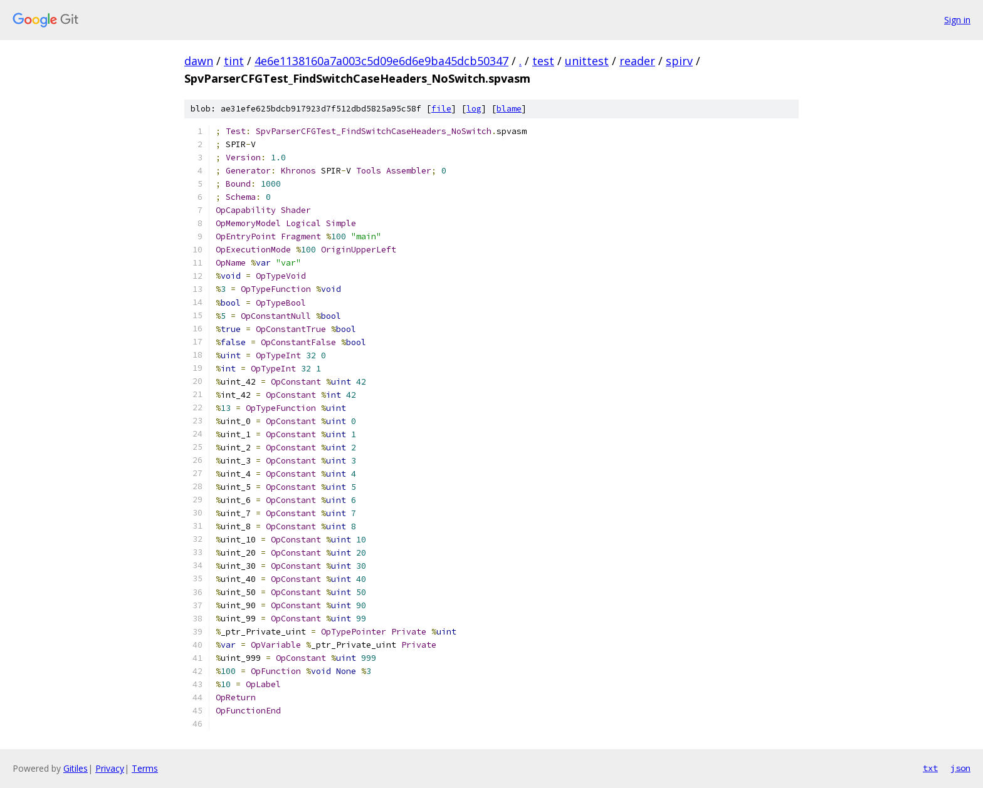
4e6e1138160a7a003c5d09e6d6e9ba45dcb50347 (381, 60)
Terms (145, 768)
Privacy (109, 768)
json (960, 768)
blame (509, 108)
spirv (679, 60)
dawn (198, 60)
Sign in (957, 20)
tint (234, 60)
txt (930, 768)
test (543, 60)
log (473, 108)
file (441, 108)
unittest (587, 60)
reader (637, 60)
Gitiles (75, 768)
